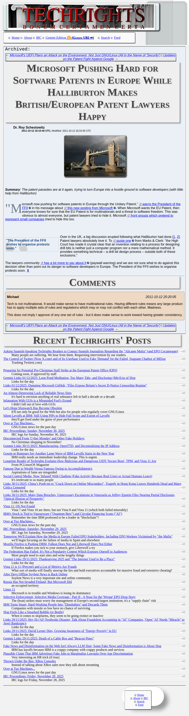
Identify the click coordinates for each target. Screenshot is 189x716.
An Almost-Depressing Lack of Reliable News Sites (37, 394)
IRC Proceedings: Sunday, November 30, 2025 (34, 432)
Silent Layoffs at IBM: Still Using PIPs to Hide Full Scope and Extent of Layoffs (56, 416)
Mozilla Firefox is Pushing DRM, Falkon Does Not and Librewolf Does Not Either (57, 545)
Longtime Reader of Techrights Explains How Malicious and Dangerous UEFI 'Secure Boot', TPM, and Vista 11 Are (79, 462)
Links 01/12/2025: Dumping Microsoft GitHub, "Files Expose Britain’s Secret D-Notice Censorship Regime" (75, 386)
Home (16, 37)
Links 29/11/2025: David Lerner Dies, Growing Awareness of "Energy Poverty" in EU (60, 632)
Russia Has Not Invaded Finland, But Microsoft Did (37, 583)
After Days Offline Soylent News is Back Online (35, 575)
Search (105, 37)
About (28, 37)
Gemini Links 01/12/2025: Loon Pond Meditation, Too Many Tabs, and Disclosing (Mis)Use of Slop (69, 379)
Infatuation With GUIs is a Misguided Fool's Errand (37, 401)
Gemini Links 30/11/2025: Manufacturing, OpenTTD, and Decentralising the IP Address (61, 447)
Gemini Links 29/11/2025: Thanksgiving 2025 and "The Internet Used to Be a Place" (59, 560)
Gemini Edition (56, 37)
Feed (117, 37)
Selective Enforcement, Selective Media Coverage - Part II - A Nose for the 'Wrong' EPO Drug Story (69, 598)
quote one (123, 241)
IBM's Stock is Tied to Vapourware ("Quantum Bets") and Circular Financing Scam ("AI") (62, 515)
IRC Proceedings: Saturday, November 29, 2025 (35, 530)
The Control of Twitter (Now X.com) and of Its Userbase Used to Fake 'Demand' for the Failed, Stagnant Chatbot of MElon (84, 360)
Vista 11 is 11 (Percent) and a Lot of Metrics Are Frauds (40, 567)
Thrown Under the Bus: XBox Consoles (29, 662)
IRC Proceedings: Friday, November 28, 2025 (33, 677)
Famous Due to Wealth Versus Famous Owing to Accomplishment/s (47, 469)
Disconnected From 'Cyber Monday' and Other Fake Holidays (43, 439)
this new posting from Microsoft (90, 209)
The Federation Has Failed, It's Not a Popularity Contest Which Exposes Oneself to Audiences (65, 552)
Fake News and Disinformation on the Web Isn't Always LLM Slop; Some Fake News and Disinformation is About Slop (82, 647)
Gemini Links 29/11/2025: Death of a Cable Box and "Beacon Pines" (48, 639)
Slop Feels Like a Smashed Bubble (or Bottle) (33, 613)
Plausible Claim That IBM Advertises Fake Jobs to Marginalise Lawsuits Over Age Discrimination (68, 654)
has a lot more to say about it (65, 264)
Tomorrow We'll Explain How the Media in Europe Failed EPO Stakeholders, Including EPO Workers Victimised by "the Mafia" (87, 537)
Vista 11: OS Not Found (19, 507)
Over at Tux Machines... (19, 424)
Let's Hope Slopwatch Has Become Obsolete (32, 409)
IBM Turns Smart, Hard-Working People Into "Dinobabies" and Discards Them (55, 605)
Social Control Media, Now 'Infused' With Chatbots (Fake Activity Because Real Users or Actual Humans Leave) (77, 477)
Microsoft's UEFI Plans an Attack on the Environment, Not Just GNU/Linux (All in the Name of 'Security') (85, 56)
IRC (39, 37)
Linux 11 (9, 590)
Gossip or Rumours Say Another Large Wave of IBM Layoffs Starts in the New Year (58, 454)
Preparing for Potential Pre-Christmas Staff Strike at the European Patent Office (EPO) (60, 371)
